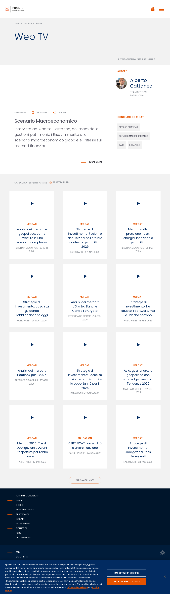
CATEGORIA (20, 182)
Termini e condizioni (27, 495)
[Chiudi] (164, 576)
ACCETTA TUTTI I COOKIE (127, 581)
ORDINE (43, 182)
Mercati (32, 224)
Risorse (28, 24)
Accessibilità (23, 537)
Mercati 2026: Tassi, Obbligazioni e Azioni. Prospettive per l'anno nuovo (32, 450)
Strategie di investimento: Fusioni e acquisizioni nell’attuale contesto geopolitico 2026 (85, 238)
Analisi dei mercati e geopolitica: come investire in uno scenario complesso (32, 235)
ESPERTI (33, 182)
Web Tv (39, 24)
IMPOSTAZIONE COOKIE (126, 573)
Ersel (17, 24)
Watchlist (39, 113)
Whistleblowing (25, 509)
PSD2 (18, 533)
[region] (85, 577)
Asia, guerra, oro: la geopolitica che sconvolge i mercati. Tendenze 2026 (138, 377)
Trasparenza (23, 523)
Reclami (20, 519)
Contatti (22, 557)
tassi (121, 145)
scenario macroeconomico (133, 136)
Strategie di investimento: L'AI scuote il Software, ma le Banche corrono (138, 308)
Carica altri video (85, 480)
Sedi (18, 552)
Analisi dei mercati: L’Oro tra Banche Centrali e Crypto (85, 306)
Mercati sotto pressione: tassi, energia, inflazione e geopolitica (138, 235)
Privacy (20, 500)
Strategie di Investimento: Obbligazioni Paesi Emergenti (138, 450)
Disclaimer (95, 162)
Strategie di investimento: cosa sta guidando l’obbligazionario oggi (32, 308)
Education (85, 438)
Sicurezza (21, 528)
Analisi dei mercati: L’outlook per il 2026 (31, 373)
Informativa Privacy (77, 587)
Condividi (60, 113)
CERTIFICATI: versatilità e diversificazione (85, 445)
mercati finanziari (128, 127)
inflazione (134, 145)
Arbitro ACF (22, 514)
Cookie (20, 505)
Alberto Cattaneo (141, 83)
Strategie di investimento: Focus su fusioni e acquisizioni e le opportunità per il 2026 (85, 379)
